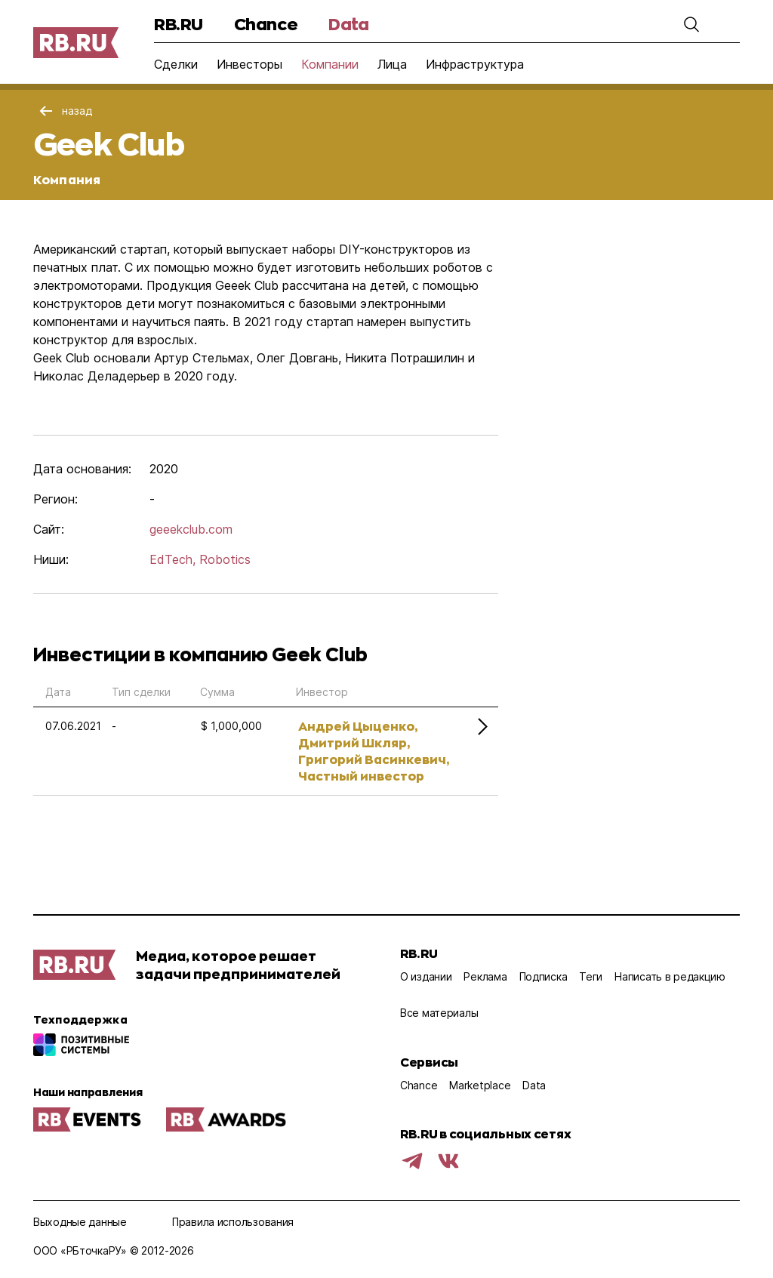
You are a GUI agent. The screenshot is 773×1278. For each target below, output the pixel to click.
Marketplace (479, 1085)
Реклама (485, 976)
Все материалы (439, 1012)
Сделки (176, 64)
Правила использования (233, 1221)
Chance (265, 24)
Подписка (543, 976)
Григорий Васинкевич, (373, 759)
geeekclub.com (191, 529)
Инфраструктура (475, 64)
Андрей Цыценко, (357, 726)
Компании (330, 64)
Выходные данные (80, 1221)
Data (348, 24)
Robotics (225, 559)
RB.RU (178, 24)
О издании (425, 976)
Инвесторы (249, 64)
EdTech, (172, 559)
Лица (392, 64)
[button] (691, 24)
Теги (590, 976)
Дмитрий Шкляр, (354, 742)
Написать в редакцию (669, 976)
